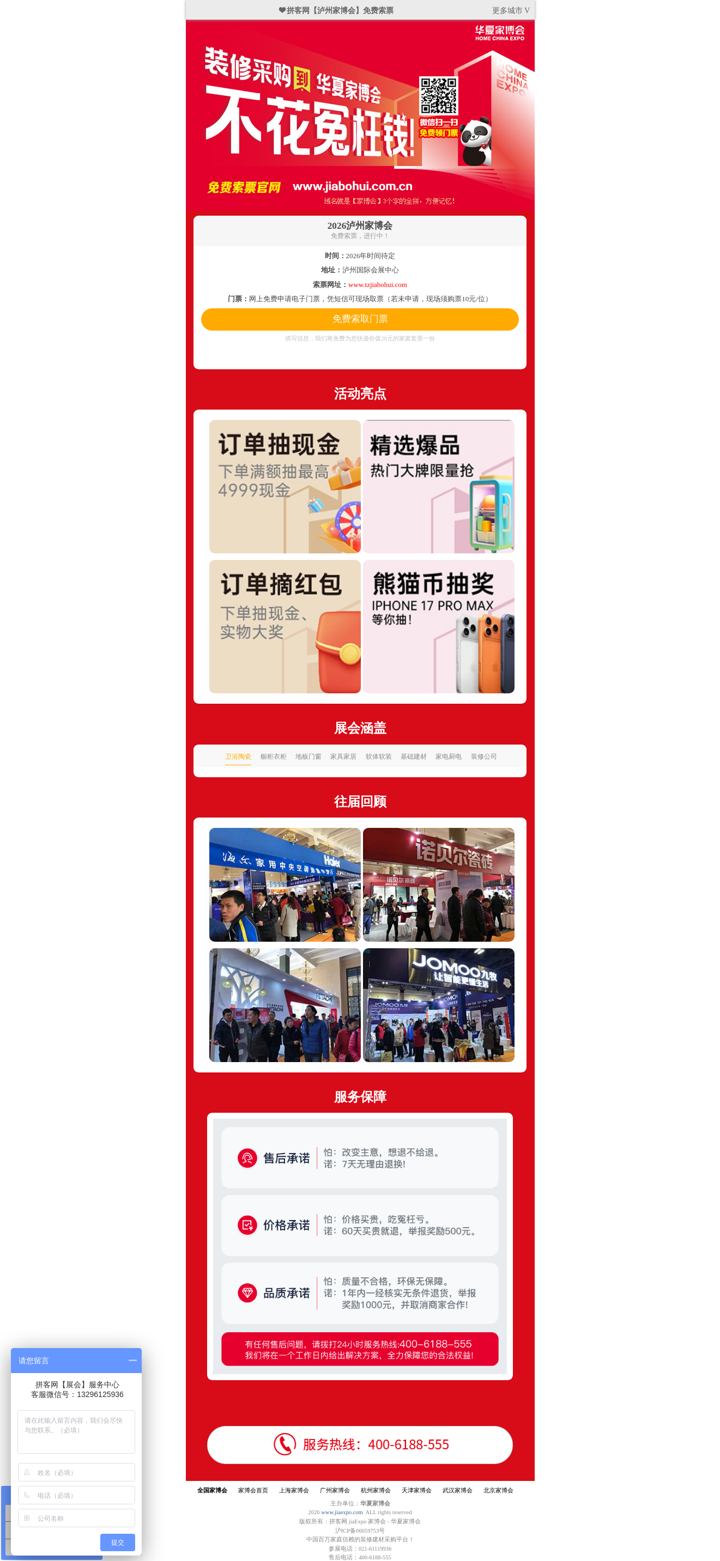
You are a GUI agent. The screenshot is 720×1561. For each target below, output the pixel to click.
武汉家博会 (458, 1490)
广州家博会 (335, 1490)
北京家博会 (498, 1490)
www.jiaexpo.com (342, 1512)
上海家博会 (294, 1490)
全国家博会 (212, 1490)
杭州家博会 (376, 1490)
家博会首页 (253, 1490)
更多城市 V (511, 10)
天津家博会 (417, 1490)
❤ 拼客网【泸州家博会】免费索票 (337, 10)
